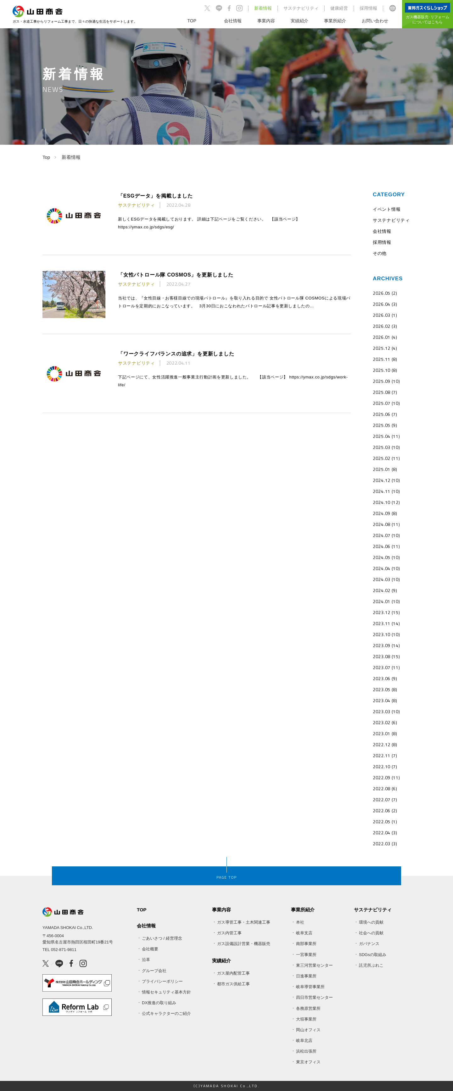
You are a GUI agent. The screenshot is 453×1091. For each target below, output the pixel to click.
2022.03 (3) (385, 843)
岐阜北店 (304, 1040)
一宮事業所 (306, 954)
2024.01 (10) (386, 601)
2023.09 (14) (386, 645)
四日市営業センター (314, 997)
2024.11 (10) (386, 491)
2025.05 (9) (385, 425)
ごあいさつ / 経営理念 (162, 938)
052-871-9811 (63, 949)
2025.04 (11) (386, 436)
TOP (142, 909)
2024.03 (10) (386, 579)
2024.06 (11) (386, 546)
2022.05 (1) (385, 821)
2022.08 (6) (385, 788)
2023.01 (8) (385, 733)
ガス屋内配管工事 (233, 973)
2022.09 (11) (386, 777)
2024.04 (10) (386, 568)
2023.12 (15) (386, 612)
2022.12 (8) (385, 744)
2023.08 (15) (386, 656)
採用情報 (368, 8)
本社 (300, 922)
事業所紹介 (303, 909)
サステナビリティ (301, 8)
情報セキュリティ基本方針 (166, 992)
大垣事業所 (306, 1019)
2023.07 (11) (386, 667)
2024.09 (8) (385, 513)
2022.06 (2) (385, 810)
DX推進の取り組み (159, 1002)
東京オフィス (308, 1062)
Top (46, 157)
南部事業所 (306, 943)
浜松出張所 (306, 1051)
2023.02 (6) (385, 722)
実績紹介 (221, 960)
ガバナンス (369, 943)
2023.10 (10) (386, 634)
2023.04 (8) (385, 700)
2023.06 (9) (385, 678)
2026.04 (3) (385, 304)
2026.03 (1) (385, 315)
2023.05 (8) (385, 689)
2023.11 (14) (386, 623)
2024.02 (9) (385, 590)
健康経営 (339, 8)
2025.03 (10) (386, 447)
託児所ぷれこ (371, 965)
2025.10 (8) (385, 370)
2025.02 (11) (386, 458)
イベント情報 (386, 209)
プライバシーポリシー (162, 981)
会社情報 (382, 231)
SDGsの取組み (372, 954)
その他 (380, 253)
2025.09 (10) (386, 381)
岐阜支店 (304, 933)
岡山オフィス (308, 1029)
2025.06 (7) (385, 414)
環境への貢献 (371, 922)
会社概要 (150, 949)
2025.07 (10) (386, 403)
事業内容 (221, 909)
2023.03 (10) (386, 711)
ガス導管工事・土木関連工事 (243, 922)
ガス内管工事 (229, 933)
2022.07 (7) (385, 799)
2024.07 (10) (386, 535)
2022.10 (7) (385, 766)
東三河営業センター (314, 965)
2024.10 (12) (386, 502)
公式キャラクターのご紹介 (166, 1013)
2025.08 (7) (385, 392)
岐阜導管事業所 (310, 986)
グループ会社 (154, 970)
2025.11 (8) (385, 359)
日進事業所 (306, 976)
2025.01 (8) (385, 469)
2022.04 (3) (385, 832)
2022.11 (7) (385, 755)
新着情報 (263, 8)
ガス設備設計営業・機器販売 (243, 943)
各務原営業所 (308, 1008)
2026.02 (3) (385, 326)
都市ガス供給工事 (233, 984)
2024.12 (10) (386, 480)
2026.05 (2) (385, 293)
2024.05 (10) (386, 557)
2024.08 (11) (386, 524)
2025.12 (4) (385, 348)
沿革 (146, 959)
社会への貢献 (371, 933)
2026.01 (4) (385, 337)
